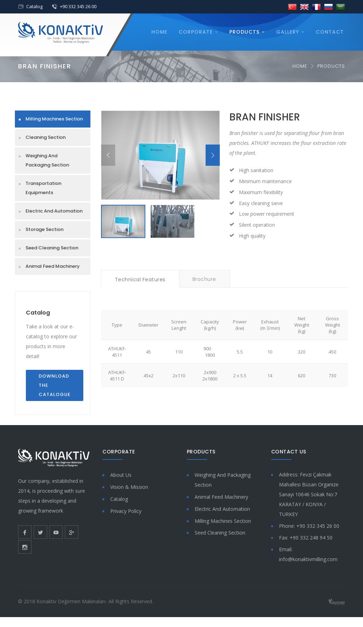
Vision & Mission (129, 487)
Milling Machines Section (54, 118)
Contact (330, 31)
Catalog (34, 6)
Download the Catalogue (55, 385)
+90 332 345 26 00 (78, 6)
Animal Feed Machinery (53, 266)
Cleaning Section (46, 137)
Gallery (287, 31)
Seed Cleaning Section (52, 247)
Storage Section (44, 229)
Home (159, 31)
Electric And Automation (54, 211)
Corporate (196, 31)
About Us (121, 474)
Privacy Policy (125, 511)
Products (244, 31)
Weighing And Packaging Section (47, 160)
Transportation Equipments (43, 188)
